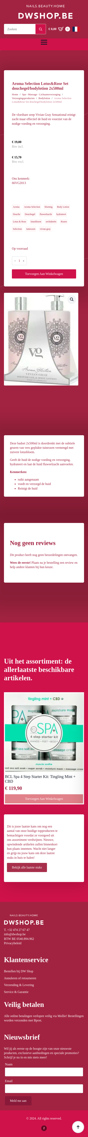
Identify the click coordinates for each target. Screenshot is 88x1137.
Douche (16, 214)
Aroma (16, 206)
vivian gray (45, 229)
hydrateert (61, 214)
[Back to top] (78, 1127)
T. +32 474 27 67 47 (17, 930)
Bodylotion (44, 98)
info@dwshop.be (15, 934)
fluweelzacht (46, 214)
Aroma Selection (32, 206)
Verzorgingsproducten (23, 98)
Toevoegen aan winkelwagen (44, 273)
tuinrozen (30, 229)
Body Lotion (63, 206)
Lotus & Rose (19, 221)
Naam (10, 1064)
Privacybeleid (12, 943)
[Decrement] (15, 261)
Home (15, 94)
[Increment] (23, 261)
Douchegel (30, 214)
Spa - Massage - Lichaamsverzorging (41, 94)
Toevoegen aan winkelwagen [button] (44, 798)
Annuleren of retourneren (20, 978)
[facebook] (44, 1128)
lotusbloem (36, 221)
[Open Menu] (44, 42)
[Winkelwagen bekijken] (59, 29)
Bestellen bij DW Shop (18, 971)
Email (10, 1081)
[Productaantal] (19, 260)
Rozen (64, 221)
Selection (17, 229)
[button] (72, 299)
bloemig (48, 206)
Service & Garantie (16, 992)
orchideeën (51, 221)
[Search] (40, 29)
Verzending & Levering (19, 985)
